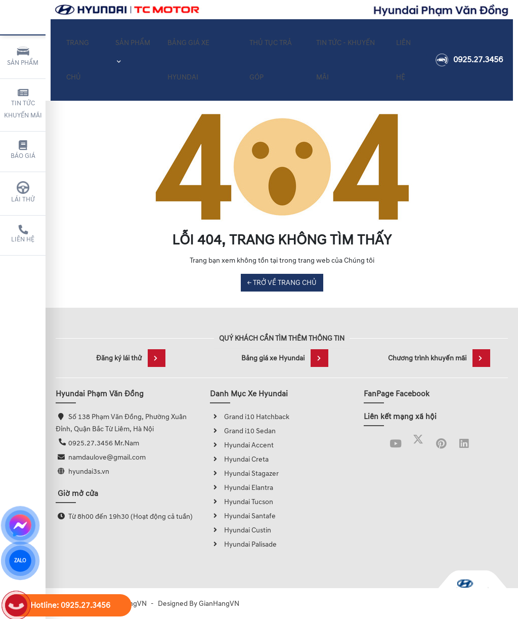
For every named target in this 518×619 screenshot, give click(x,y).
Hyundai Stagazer (244, 473)
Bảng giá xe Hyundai (284, 358)
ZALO (20, 560)
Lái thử (23, 192)
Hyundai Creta (239, 459)
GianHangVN (219, 603)
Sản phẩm (22, 56)
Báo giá (23, 150)
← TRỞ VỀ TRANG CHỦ (282, 282)
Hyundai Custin (240, 530)
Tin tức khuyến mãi (23, 103)
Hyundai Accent (242, 445)
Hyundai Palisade (243, 544)
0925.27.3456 (469, 53)
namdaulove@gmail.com (107, 457)
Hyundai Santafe (243, 516)
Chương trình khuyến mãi (439, 358)
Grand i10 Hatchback (249, 416)
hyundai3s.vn (88, 471)
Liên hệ (22, 234)
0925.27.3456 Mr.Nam (103, 443)
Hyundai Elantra (241, 487)
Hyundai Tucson (241, 502)
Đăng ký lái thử (130, 358)
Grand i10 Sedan (243, 431)
